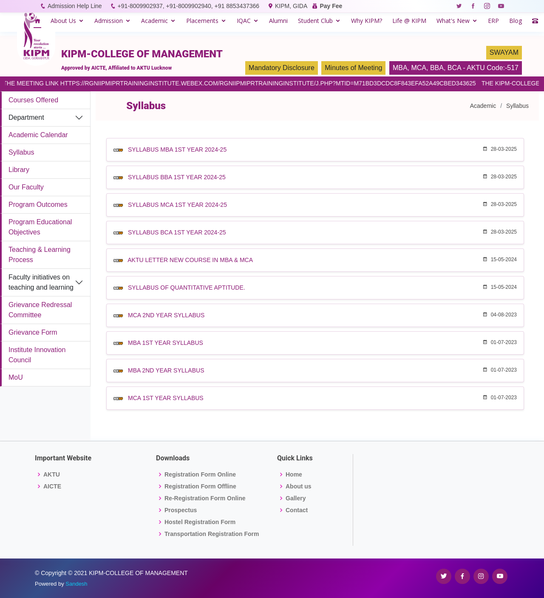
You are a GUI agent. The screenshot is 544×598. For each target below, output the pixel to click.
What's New (453, 21)
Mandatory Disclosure (281, 67)
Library (18, 169)
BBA (437, 67)
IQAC (244, 21)
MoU (15, 377)
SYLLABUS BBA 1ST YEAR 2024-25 (177, 177)
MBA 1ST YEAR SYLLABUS (165, 342)
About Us (63, 21)
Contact (297, 510)
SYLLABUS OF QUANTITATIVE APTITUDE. (186, 287)
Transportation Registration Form (211, 534)
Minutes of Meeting (353, 67)
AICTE (52, 486)
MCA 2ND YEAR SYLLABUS (166, 315)
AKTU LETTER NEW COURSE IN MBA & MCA (190, 260)
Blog (515, 21)
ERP (493, 21)
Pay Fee (331, 6)
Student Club (315, 21)
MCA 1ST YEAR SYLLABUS (166, 398)
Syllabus (21, 152)
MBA (400, 67)
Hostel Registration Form (199, 522)
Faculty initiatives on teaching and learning (41, 282)
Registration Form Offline (200, 486)
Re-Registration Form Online (205, 498)
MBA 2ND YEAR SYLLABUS (166, 370)
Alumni (278, 21)
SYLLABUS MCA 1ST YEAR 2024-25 (177, 204)
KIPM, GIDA (291, 6)
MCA (418, 67)
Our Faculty (26, 187)
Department (26, 117)
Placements (202, 21)
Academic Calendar (38, 134)
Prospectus (180, 510)
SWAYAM (504, 52)
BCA (454, 67)
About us (299, 486)
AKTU (51, 474)
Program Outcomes (38, 204)
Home (294, 474)
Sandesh (76, 584)
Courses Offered (33, 100)
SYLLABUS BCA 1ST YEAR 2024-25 (177, 232)
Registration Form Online (200, 474)
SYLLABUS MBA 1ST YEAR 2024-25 (177, 149)
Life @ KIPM (409, 21)
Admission (108, 21)
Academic (154, 21)
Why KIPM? (366, 21)
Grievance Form (32, 332)
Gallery (296, 498)
